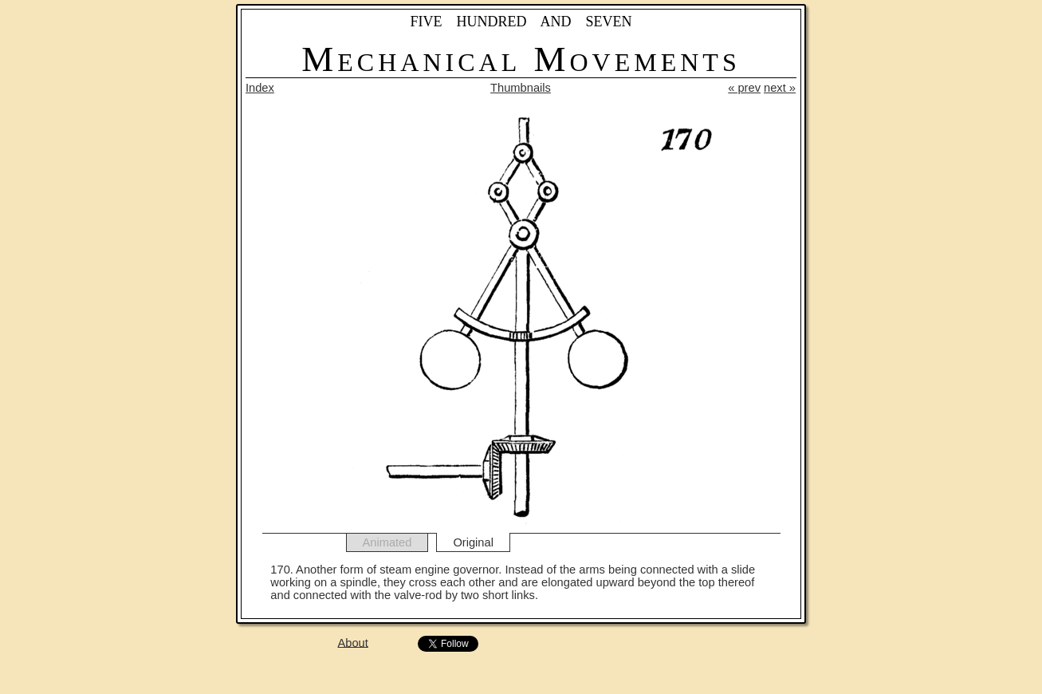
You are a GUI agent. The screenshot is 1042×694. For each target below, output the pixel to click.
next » (780, 87)
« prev (744, 87)
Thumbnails (520, 87)
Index (260, 87)
